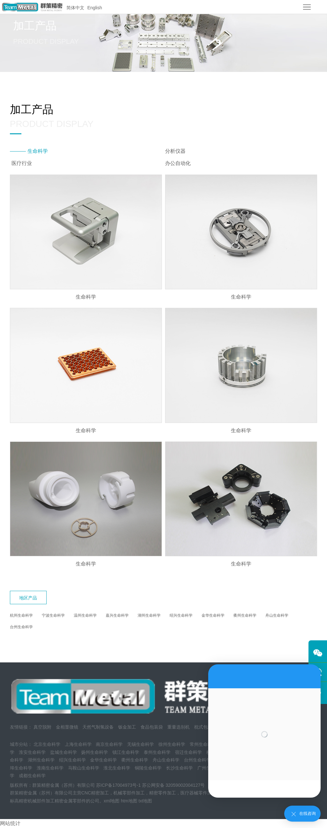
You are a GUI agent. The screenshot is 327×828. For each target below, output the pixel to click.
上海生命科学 (78, 744)
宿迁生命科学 (188, 752)
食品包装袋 (152, 727)
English (94, 7)
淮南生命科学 (50, 767)
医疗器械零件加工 (198, 792)
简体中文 (75, 7)
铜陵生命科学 (148, 767)
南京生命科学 (109, 744)
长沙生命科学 (179, 767)
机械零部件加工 (129, 792)
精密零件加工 (162, 792)
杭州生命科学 (21, 615)
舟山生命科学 (276, 615)
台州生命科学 (21, 627)
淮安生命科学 (32, 752)
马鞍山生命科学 (83, 767)
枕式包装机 (205, 727)
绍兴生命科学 (181, 615)
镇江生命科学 (125, 752)
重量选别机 (178, 727)
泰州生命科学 (157, 752)
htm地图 (129, 800)
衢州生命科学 (244, 615)
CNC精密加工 (95, 792)
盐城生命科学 (63, 752)
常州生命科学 (203, 744)
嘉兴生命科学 (117, 615)
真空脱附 (42, 727)
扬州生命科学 (94, 752)
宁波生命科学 (53, 615)
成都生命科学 (32, 775)
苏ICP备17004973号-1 (118, 785)
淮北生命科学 (116, 767)
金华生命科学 (213, 615)
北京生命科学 (47, 744)
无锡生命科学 (140, 744)
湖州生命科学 (149, 615)
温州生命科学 (85, 615)
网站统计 (10, 823)
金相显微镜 (67, 727)
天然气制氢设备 (98, 727)
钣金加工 (127, 727)
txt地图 (145, 800)
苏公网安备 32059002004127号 (173, 785)
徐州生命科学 (171, 744)
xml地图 (112, 800)
